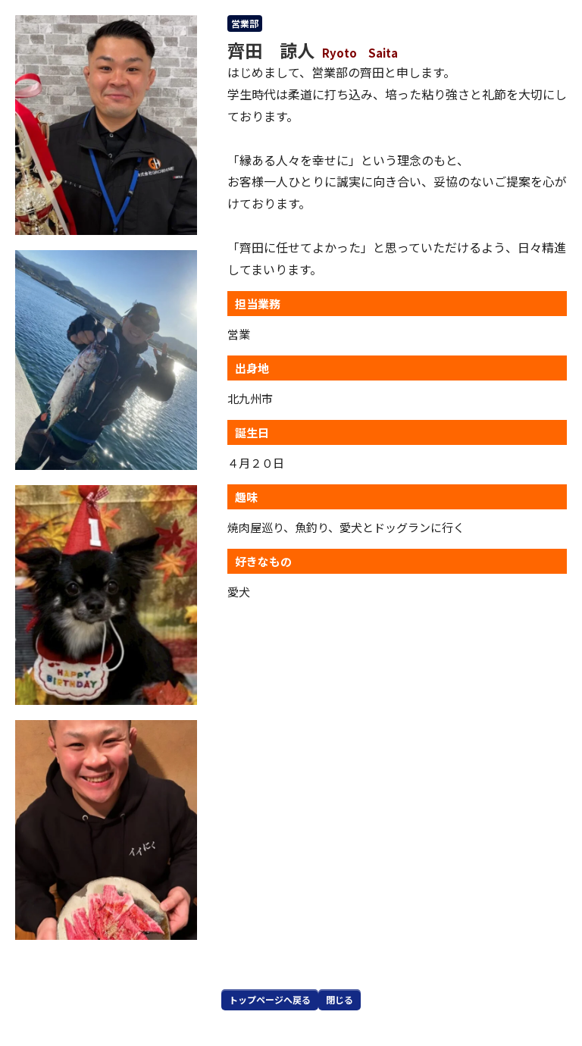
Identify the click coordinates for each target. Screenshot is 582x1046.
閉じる (339, 999)
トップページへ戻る (270, 999)
